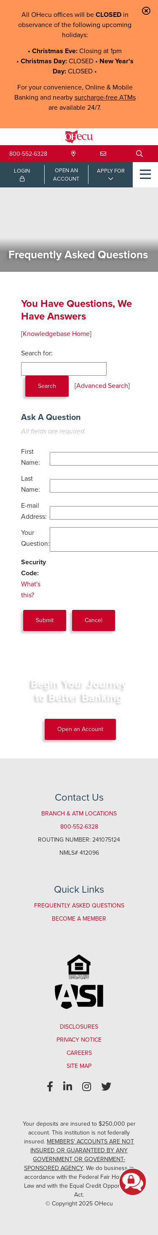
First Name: (30, 457)
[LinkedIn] (67, 1086)
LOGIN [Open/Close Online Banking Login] (22, 174)
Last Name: (30, 484)
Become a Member (79, 918)
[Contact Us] (103, 153)
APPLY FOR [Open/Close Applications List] (111, 171)
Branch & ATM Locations (79, 813)
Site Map (79, 1066)
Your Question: (35, 538)
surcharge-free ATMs (105, 97)
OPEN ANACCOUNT (66, 174)
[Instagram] (86, 1086)
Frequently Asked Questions (79, 905)
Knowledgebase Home (56, 334)
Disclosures (79, 1026)
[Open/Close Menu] (145, 174)
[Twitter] (106, 1086)
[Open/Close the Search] (139, 153)
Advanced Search (102, 385)
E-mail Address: (34, 511)
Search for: (37, 353)
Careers (79, 1052)
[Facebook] (50, 1086)
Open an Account (80, 729)
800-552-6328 (28, 153)
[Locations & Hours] (73, 153)
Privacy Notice (79, 1039)
